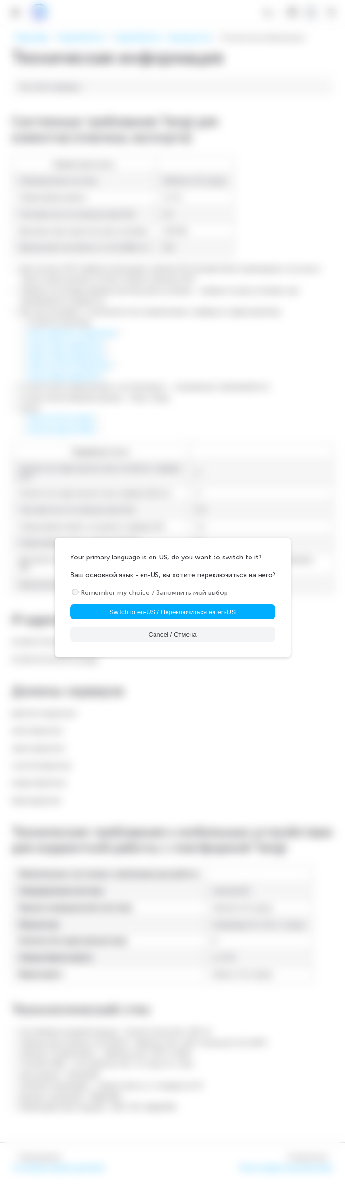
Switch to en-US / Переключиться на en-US (172, 611)
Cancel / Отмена (172, 634)
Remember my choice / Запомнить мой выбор (154, 593)
